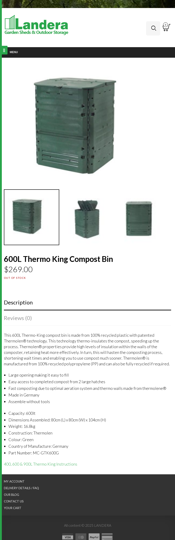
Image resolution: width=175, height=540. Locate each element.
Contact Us (14, 501)
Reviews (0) (18, 318)
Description (18, 302)
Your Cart (12, 508)
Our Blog (11, 495)
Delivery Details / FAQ (21, 488)
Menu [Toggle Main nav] (11, 52)
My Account (14, 481)
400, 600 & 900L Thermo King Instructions (40, 464)
